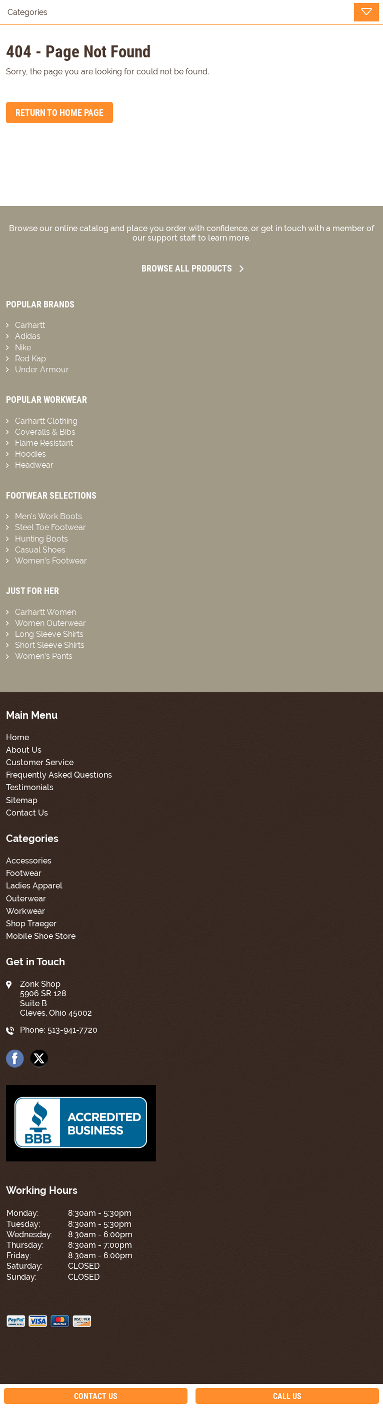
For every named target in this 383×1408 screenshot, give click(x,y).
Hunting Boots (41, 539)
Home (17, 737)
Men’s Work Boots (48, 516)
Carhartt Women (45, 612)
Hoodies (30, 454)
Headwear (34, 465)
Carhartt (30, 325)
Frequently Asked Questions (59, 775)
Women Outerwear (50, 623)
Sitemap (22, 800)
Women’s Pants (43, 656)
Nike (23, 347)
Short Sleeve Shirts (49, 645)
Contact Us (27, 813)
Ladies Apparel (34, 885)
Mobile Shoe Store (41, 936)
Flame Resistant (44, 443)
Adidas (27, 336)
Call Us (287, 1396)
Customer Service (40, 762)
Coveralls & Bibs (45, 432)
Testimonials (30, 787)
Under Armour (42, 369)
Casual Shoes (40, 550)
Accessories (29, 860)
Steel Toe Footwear (50, 527)
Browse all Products (193, 268)
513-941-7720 (73, 1030)
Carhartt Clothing (46, 421)
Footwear (24, 873)
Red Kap (30, 358)
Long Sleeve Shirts (49, 634)
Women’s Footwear (51, 560)
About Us (24, 750)
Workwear (25, 911)
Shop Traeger (31, 923)
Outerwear (26, 898)
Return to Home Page (60, 112)
